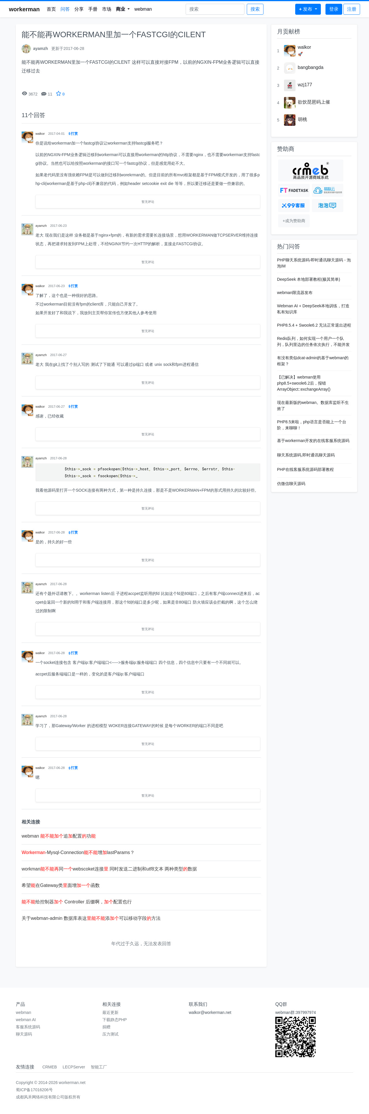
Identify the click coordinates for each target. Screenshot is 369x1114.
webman (143, 9)
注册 (351, 9)
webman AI (26, 1019)
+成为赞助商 (294, 220)
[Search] (215, 9)
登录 (333, 9)
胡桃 (302, 119)
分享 (79, 9)
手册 (92, 9)
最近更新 (110, 1012)
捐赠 (106, 1027)
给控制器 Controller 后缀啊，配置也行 (77, 901)
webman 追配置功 (59, 836)
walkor (304, 47)
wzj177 (305, 84)
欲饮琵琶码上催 (314, 102)
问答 (65, 9)
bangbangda (310, 67)
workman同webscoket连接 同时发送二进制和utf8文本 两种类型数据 (109, 868)
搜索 (255, 9)
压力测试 (110, 1034)
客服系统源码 (28, 1027)
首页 (51, 9)
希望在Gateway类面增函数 (61, 885)
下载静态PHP (114, 1019)
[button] (123, 9)
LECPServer (74, 1067)
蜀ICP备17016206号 (34, 1089)
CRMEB (49, 1067)
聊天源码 (24, 1034)
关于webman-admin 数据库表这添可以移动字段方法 (91, 918)
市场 (106, 9)
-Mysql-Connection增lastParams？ (78, 852)
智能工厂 (99, 1067)
